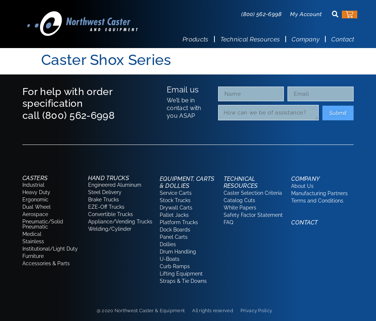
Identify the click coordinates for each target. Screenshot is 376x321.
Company (305, 39)
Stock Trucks (175, 200)
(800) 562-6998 (261, 14)
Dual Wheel (36, 207)
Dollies (168, 244)
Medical (31, 234)
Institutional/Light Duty (50, 249)
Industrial (33, 185)
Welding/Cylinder (109, 229)
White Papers (240, 208)
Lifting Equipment (181, 274)
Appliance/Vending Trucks (120, 222)
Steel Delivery (105, 192)
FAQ (228, 222)
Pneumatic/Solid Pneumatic (42, 224)
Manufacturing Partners (319, 193)
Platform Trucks (179, 222)
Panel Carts (174, 237)
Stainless (33, 241)
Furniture (33, 256)
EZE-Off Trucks (106, 207)
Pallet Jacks (174, 215)
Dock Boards (175, 230)
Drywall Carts (176, 208)
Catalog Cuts (239, 200)
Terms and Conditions (317, 201)
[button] (335, 14)
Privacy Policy (256, 310)
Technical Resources (250, 39)
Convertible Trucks (110, 214)
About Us (302, 186)
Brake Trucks (103, 200)
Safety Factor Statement (253, 215)
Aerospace (35, 214)
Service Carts (176, 193)
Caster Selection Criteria (253, 193)
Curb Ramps (175, 266)
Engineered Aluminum (114, 185)
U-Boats (170, 259)
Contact (342, 39)
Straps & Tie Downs (183, 281)
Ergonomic (35, 200)
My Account (306, 14)
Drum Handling (178, 252)
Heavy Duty (36, 192)
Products (195, 39)
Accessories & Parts (46, 263)
